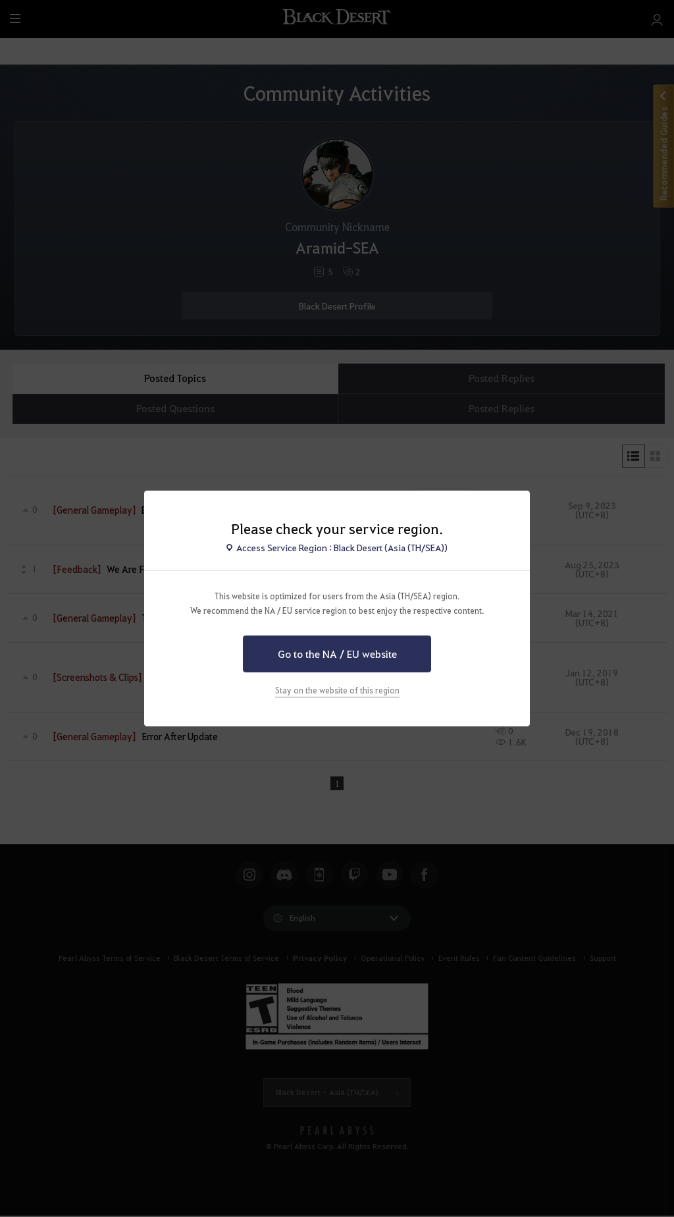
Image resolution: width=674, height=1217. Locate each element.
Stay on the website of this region (337, 690)
